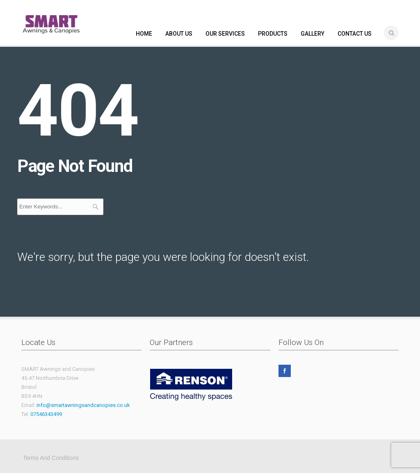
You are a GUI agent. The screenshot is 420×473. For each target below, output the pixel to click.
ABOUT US (178, 33)
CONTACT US (355, 33)
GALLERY (312, 33)
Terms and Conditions (51, 458)
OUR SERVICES (225, 33)
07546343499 (46, 414)
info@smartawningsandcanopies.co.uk (83, 405)
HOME (144, 33)
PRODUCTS (273, 33)
